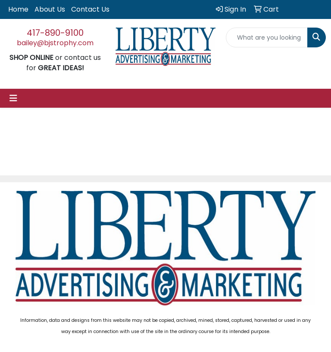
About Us (49, 9)
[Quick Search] (267, 37)
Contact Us (90, 9)
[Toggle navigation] (13, 98)
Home (18, 9)
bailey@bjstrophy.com (55, 43)
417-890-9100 (55, 33)
